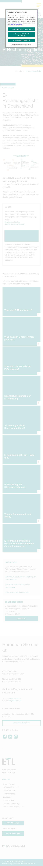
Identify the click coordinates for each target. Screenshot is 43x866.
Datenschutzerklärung (16, 24)
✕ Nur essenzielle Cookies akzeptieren (21, 34)
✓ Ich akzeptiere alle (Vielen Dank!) (21, 29)
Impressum (28, 44)
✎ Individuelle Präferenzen (21, 40)
